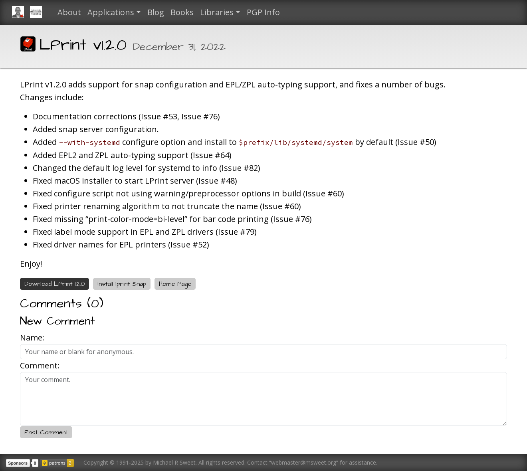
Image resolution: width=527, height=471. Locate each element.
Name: (32, 337)
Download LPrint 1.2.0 (54, 283)
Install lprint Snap (121, 283)
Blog (155, 12)
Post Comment (46, 432)
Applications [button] (110, 12)
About (69, 12)
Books (182, 12)
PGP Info (263, 12)
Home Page (175, 283)
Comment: (39, 365)
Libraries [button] (217, 12)
